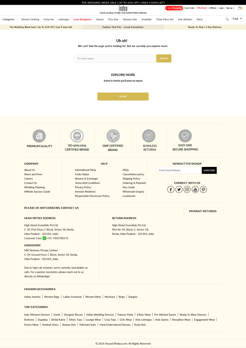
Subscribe (209, 170)
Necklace (110, 296)
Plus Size (113, 19)
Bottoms (29, 319)
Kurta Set (49, 19)
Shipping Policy (131, 178)
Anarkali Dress (50, 324)
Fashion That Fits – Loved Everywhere (123, 27)
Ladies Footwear (72, 296)
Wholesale (202, 8)
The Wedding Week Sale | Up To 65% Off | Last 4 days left (41, 27)
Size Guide (129, 187)
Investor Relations (85, 191)
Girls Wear (126, 319)
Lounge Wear (93, 319)
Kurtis (57, 314)
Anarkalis (147, 19)
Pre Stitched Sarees (165, 314)
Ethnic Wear (144, 314)
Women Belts (93, 296)
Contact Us (30, 182)
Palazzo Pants (125, 314)
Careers (28, 178)
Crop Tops (110, 319)
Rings (122, 296)
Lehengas (63, 19)
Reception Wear (181, 319)
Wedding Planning (34, 187)
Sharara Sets (130, 19)
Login (221, 8)
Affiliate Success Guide (37, 191)
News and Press (33, 174)
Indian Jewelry (32, 296)
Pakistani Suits (88, 324)
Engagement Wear (204, 319)
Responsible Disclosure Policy (92, 195)
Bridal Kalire (58, 319)
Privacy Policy (83, 187)
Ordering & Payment (134, 182)
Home (123, 96)
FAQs (126, 169)
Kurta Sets (140, 324)
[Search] (227, 19)
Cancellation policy (133, 174)
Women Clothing (30, 19)
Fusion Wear (31, 324)
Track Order (189, 8)
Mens (200, 19)
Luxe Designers (82, 19)
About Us (29, 169)
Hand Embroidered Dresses (115, 324)
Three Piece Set (164, 19)
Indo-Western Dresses (37, 314)
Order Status (82, 174)
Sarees (100, 19)
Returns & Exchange (86, 178)
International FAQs (85, 169)
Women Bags (51, 296)
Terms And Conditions (87, 182)
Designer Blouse (73, 314)
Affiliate (212, 8)
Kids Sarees (162, 319)
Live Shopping (174, 8)
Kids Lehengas (143, 319)
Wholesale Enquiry (133, 191)
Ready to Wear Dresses (193, 314)
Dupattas (43, 319)
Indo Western (185, 19)
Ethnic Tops (75, 319)
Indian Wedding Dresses (100, 314)
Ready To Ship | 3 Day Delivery (205, 27)
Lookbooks (129, 195)
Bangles (133, 296)
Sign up (229, 8)
